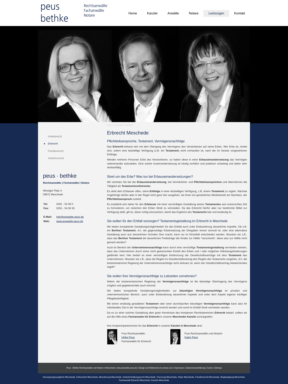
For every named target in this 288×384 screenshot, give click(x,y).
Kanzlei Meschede (160, 380)
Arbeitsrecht (55, 136)
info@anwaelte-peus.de (70, 216)
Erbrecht (128, 125)
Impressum (179, 368)
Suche (210, 368)
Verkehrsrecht (56, 158)
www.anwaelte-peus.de (69, 221)
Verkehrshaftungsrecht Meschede (139, 377)
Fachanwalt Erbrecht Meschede (134, 380)
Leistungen (118, 125)
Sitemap (218, 368)
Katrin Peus (191, 337)
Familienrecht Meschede (207, 377)
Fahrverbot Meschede (87, 377)
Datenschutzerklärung (195, 368)
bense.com (168, 368)
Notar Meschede (186, 377)
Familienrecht (56, 150)
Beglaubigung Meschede (233, 377)
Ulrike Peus (128, 337)
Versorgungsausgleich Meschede (59, 377)
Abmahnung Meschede (110, 377)
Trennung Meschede (167, 377)
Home (109, 125)
